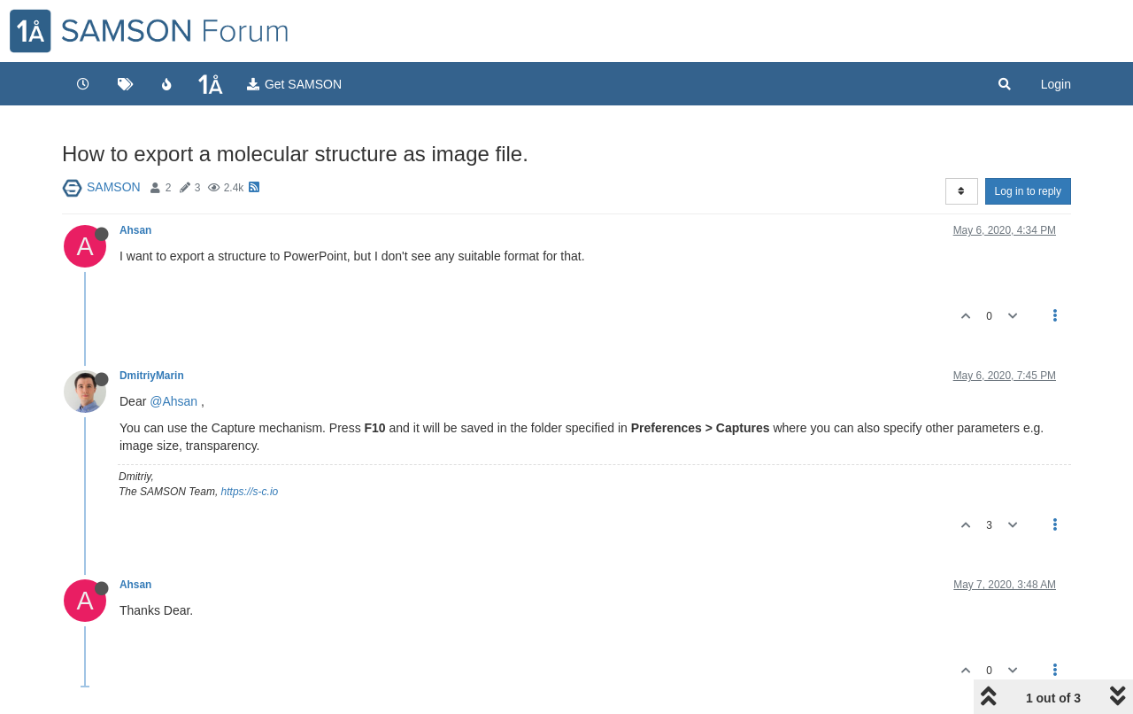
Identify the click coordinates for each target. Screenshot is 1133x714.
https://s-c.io (250, 491)
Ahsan (135, 230)
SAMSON (114, 187)
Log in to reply (1028, 191)
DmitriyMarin (151, 375)
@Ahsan (173, 401)
